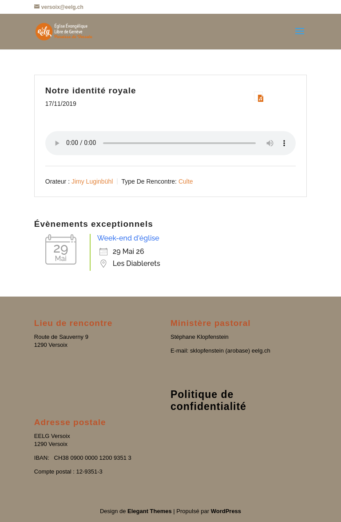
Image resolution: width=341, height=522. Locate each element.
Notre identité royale (90, 90)
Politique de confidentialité (208, 401)
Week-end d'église (128, 238)
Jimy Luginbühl (92, 181)
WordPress (226, 511)
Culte (185, 181)
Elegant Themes (149, 511)
